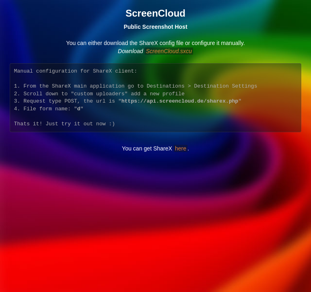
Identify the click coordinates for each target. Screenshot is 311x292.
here (180, 148)
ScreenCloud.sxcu (169, 51)
